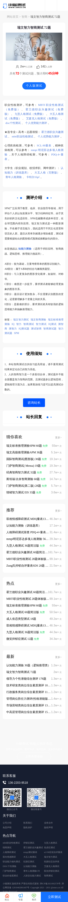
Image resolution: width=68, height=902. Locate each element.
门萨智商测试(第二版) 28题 (24, 485)
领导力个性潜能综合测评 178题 (26, 678)
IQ (13, 324)
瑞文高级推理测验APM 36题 (24, 452)
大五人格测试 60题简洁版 (23, 612)
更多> (58, 437)
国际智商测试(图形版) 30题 (24, 459)
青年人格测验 (13, 177)
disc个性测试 (13, 123)
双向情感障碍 (9, 857)
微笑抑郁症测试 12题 (20, 638)
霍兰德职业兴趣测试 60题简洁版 (27, 552)
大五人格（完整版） (47, 172)
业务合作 (48, 823)
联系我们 (27, 823)
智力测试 (41, 324)
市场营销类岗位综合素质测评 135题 (29, 705)
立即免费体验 (34, 756)
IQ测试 (52, 324)
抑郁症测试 (28, 843)
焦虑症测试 (49, 847)
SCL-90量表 (44, 145)
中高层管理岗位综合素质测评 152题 (29, 712)
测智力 (13, 328)
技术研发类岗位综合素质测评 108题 (29, 685)
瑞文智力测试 (21, 319)
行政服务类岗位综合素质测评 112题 (29, 692)
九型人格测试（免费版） (30, 114)
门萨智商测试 (9, 871)
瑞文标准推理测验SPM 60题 (24, 445)
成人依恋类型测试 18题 (21, 618)
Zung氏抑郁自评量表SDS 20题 (25, 565)
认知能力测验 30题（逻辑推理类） (28, 665)
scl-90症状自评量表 (53, 852)
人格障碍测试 (9, 852)
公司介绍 (7, 823)
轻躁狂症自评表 (51, 861)
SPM (16, 333)
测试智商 (36, 328)
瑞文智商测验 (38, 319)
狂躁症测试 (28, 861)
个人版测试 (34, 85)
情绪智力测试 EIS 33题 (21, 492)
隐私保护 (27, 827)
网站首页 (12, 16)
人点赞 (44, 66)
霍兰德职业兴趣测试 (33, 847)
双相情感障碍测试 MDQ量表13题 (27, 518)
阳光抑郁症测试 (51, 871)
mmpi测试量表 (30, 852)
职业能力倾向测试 (11, 861)
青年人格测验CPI (31, 871)
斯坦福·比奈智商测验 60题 (23, 479)
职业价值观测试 (10, 875)
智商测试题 (49, 328)
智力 (19, 324)
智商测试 (28, 324)
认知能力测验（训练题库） (23, 525)
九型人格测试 (50, 843)
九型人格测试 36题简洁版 (23, 545)
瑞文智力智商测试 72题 (21, 672)
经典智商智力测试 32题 (21, 472)
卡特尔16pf (33, 177)
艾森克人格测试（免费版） (43, 118)
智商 (24, 16)
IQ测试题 (24, 328)
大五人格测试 (29, 857)
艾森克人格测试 (51, 866)
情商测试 (7, 847)
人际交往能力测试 (32, 875)
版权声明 (48, 827)
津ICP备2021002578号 (50, 883)
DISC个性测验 (9, 866)
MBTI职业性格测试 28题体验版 (26, 558)
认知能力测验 (29, 866)
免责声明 (7, 827)
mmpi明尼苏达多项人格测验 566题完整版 (32, 538)
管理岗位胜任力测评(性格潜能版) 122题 (31, 698)
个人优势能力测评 (36, 123)
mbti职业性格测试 (22, 136)
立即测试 (54, 897)
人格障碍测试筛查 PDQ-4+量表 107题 (30, 532)
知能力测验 (24, 248)
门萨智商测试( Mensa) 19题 (23, 465)
